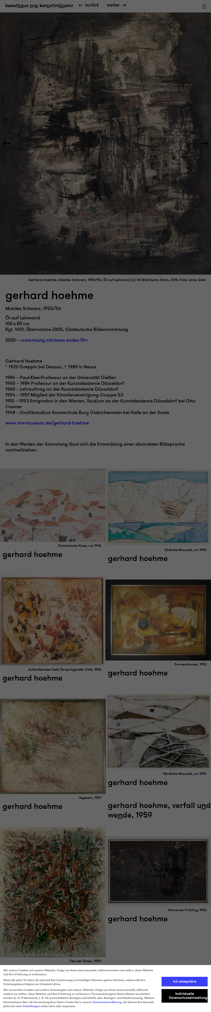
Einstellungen (31, 1006)
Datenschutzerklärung (107, 1002)
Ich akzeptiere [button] (184, 981)
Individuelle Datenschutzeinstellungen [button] (188, 995)
